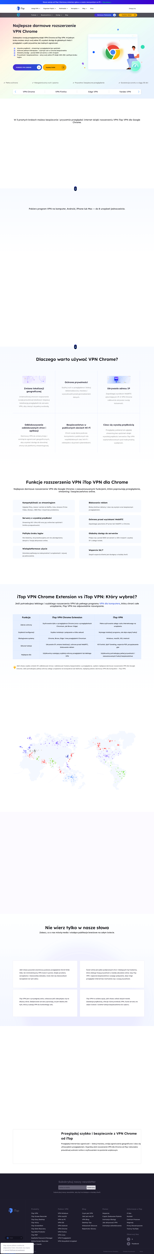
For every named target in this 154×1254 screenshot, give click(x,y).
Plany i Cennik (36, 1244)
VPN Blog (85, 1219)
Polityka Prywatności (129, 1251)
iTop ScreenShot (37, 1226)
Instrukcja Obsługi (109, 1219)
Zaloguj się (132, 8)
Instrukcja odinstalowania (111, 1226)
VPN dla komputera (109, 603)
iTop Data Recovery (38, 1229)
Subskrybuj (91, 1187)
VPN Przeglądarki (64, 1238)
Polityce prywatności (17, 1250)
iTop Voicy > (106, 2)
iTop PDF (34, 1235)
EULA (141, 1251)
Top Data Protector (38, 1232)
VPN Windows (63, 1213)
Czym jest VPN (87, 1213)
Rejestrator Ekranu (89, 1229)
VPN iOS (61, 1223)
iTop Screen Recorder (39, 1216)
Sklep (92, 8)
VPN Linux (61, 1235)
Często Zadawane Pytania (111, 1216)
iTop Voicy (35, 1223)
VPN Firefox (61, 92)
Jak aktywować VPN (109, 1223)
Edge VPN (93, 92)
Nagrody (130, 1223)
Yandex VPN (125, 92)
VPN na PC (62, 1219)
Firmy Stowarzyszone (134, 1226)
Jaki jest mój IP (88, 1216)
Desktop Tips (87, 1223)
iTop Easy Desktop (38, 1219)
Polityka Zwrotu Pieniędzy (110, 1251)
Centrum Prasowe (133, 1219)
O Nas (129, 1213)
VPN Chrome (29, 92)
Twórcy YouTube (132, 1229)
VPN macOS (62, 1216)
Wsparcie (105, 1213)
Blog (66, 15)
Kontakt (130, 1216)
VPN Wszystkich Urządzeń (67, 1241)
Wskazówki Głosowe (89, 1226)
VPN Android (62, 1226)
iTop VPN (34, 1213)
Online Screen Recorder (39, 1241)
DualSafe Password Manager (42, 1238)
